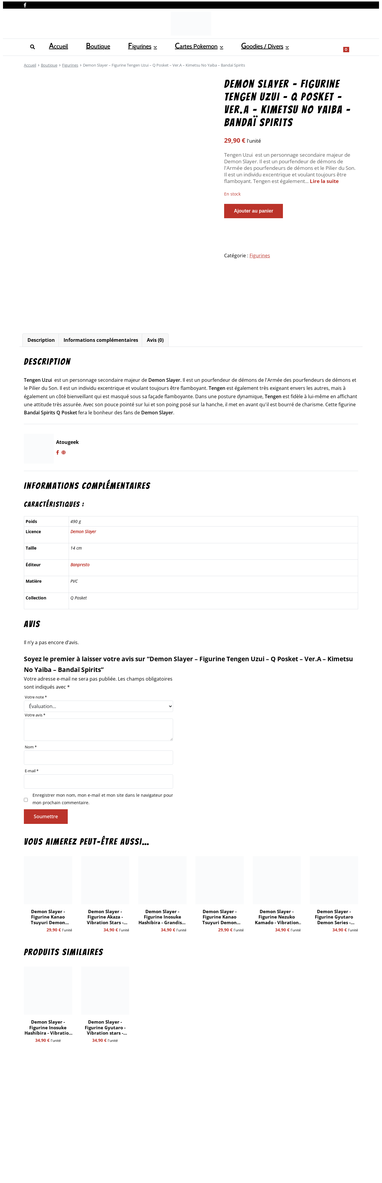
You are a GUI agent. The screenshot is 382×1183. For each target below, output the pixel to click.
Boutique (59, 46)
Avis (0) (155, 340)
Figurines (89, 46)
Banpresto (80, 564)
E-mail (31, 770)
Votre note (36, 697)
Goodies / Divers (188, 46)
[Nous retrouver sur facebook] (25, 4)
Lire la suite (324, 181)
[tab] (41, 340)
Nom (31, 747)
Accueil (31, 46)
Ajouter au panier (253, 210)
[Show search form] (350, 46)
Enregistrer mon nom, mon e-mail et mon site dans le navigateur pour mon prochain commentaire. (103, 798)
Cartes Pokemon (134, 46)
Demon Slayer (83, 531)
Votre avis (35, 715)
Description (41, 340)
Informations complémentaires (101, 340)
